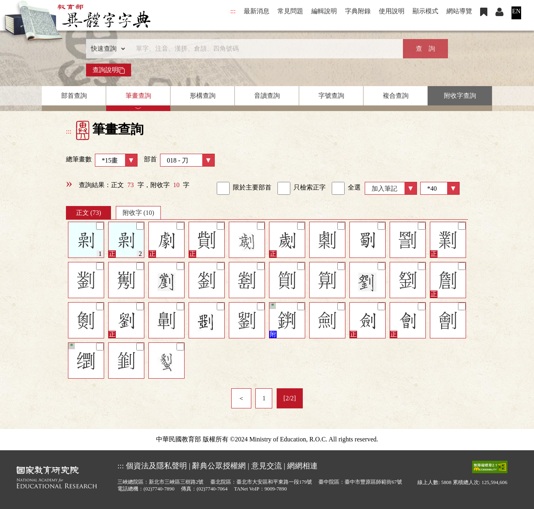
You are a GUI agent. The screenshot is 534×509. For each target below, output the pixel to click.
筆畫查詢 (138, 95)
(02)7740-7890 (159, 489)
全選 (346, 188)
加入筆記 (384, 188)
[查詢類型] (106, 48)
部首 (179, 160)
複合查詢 (396, 95)
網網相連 (302, 466)
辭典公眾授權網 (219, 466)
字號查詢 (331, 95)
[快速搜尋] (264, 48)
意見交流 (266, 466)
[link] (223, 188)
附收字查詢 (460, 95)
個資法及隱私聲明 (156, 466)
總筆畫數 (102, 160)
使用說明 (392, 11)
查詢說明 (108, 70)
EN (516, 11)
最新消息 (256, 11)
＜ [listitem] (241, 398)
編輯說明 (324, 11)
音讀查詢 (267, 95)
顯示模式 (425, 11)
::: (233, 11)
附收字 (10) (138, 212)
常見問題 (290, 11)
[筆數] (440, 188)
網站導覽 (459, 11)
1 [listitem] (263, 398)
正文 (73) (88, 212)
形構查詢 (203, 95)
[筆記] (100, 226)
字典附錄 (358, 11)
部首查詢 (74, 95)
